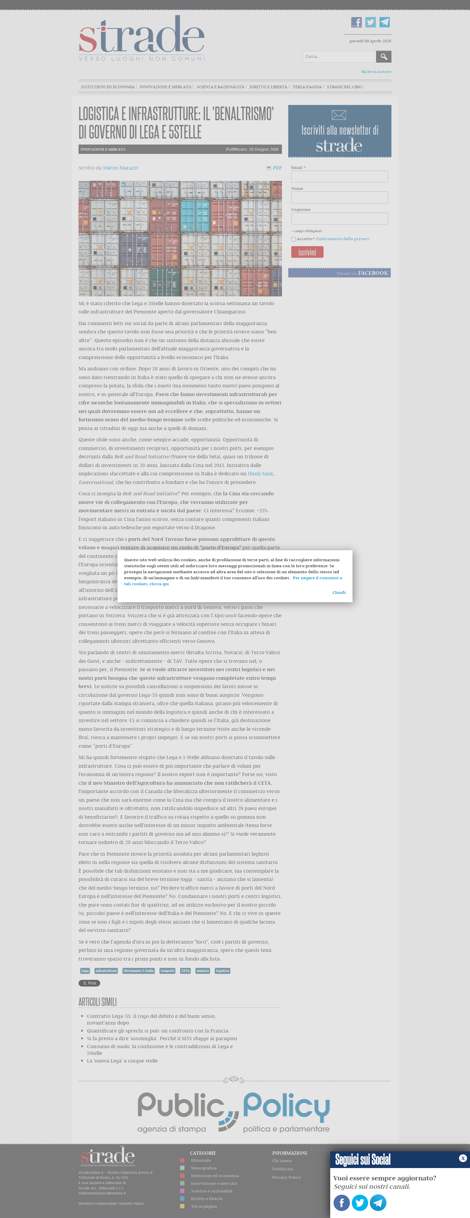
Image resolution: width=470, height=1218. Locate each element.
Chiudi (339, 592)
